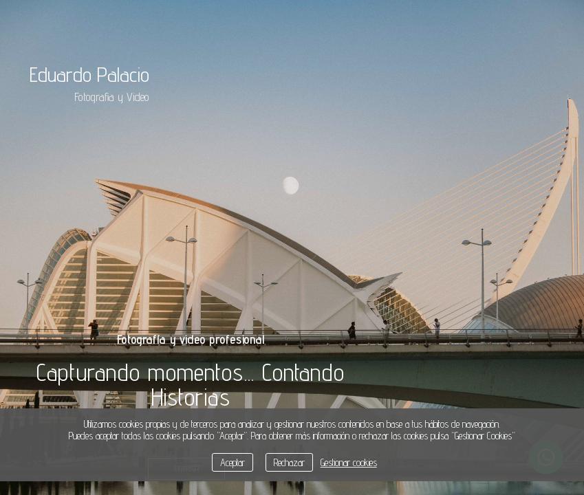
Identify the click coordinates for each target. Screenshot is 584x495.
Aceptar (232, 462)
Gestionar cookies (349, 462)
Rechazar (289, 462)
